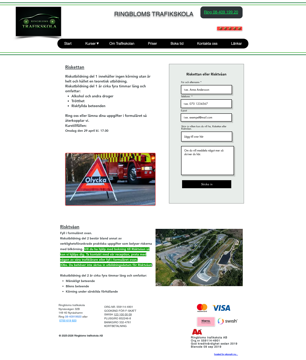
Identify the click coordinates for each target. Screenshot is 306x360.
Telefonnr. (185, 96)
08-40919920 (73, 316)
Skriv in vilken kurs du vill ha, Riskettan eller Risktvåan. (203, 127)
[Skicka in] (206, 184)
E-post (184, 110)
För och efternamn (190, 82)
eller (85, 316)
